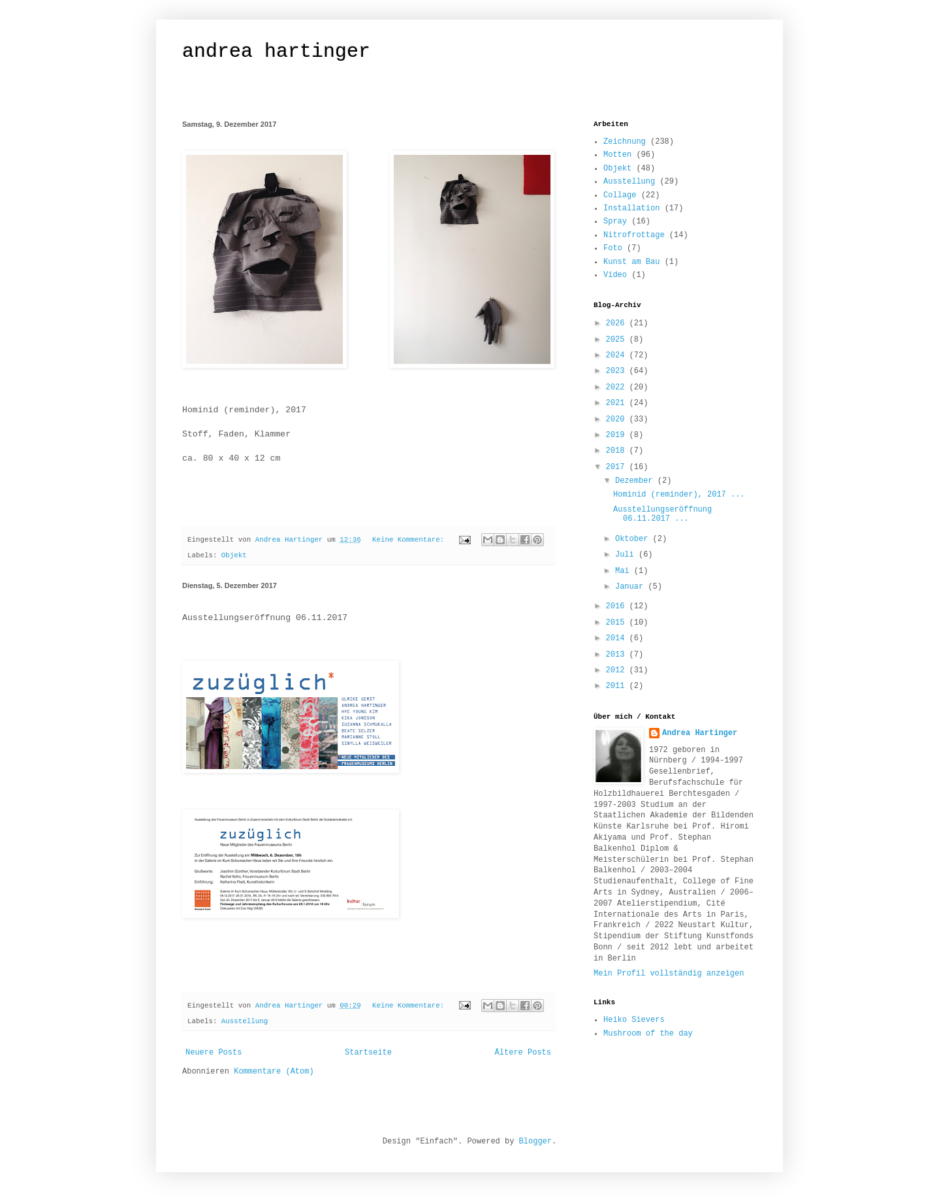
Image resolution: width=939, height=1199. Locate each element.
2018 (617, 450)
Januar (631, 586)
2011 (617, 686)
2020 (617, 419)
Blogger (535, 1141)
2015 (617, 622)
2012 (617, 670)
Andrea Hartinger (699, 733)
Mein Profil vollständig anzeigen (669, 973)
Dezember (636, 480)
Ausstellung (244, 1021)
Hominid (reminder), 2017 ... (679, 494)
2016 (617, 606)
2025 (617, 339)
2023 (617, 371)
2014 (617, 638)
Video (615, 275)
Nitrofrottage (634, 235)
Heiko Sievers (634, 1020)
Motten (617, 154)
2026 (617, 323)
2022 (617, 387)
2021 (617, 403)
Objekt (234, 555)
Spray (615, 221)
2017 (617, 467)
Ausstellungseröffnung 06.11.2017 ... (662, 514)
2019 (617, 435)
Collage (619, 195)
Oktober (634, 539)
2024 (617, 355)
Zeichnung (624, 141)
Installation (631, 208)
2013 (617, 654)
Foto (612, 248)
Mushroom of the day (648, 1033)
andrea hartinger (276, 52)
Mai (624, 571)
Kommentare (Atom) (273, 1071)
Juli (627, 554)
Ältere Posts (523, 1052)
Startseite (368, 1052)
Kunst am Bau (631, 262)
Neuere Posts (213, 1052)
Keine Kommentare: (410, 540)
